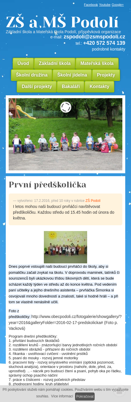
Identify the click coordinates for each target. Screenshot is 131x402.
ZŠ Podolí (92, 201)
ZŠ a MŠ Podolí (65, 24)
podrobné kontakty (108, 49)
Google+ (118, 4)
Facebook (91, 4)
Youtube (105, 4)
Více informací (62, 396)
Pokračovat (84, 396)
